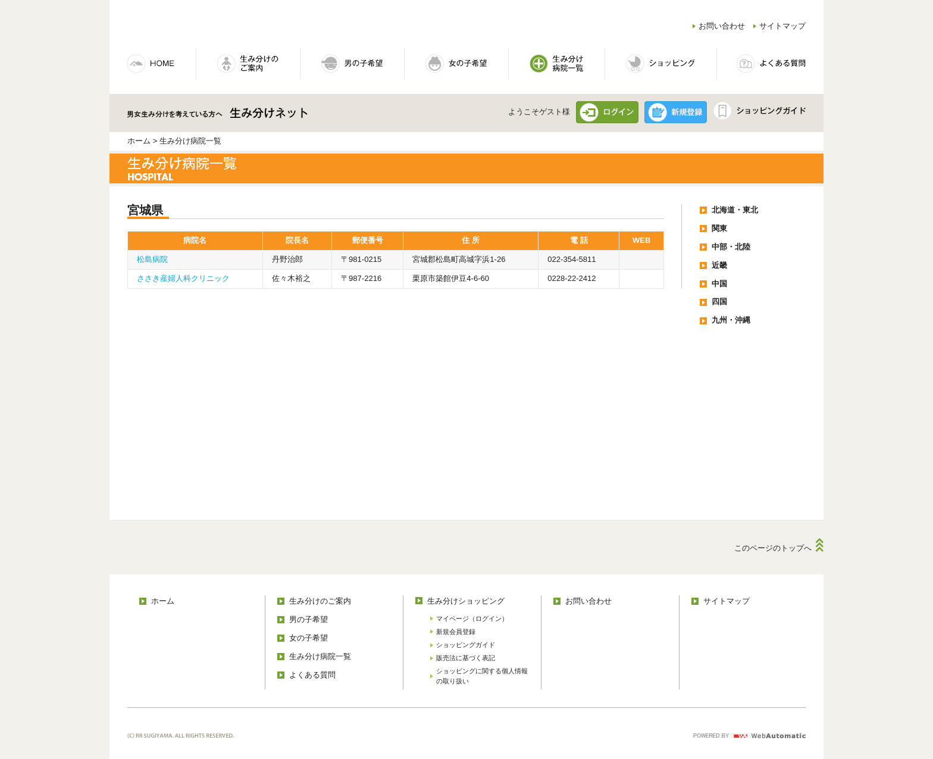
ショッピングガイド (465, 644)
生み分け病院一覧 (320, 656)
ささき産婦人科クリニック (183, 278)
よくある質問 (312, 674)
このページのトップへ (773, 548)
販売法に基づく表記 (465, 657)
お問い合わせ (722, 25)
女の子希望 (308, 637)
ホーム (139, 140)
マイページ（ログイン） (472, 618)
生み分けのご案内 (320, 600)
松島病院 (152, 259)
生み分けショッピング (466, 600)
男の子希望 (308, 619)
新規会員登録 (455, 631)
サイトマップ (782, 25)
